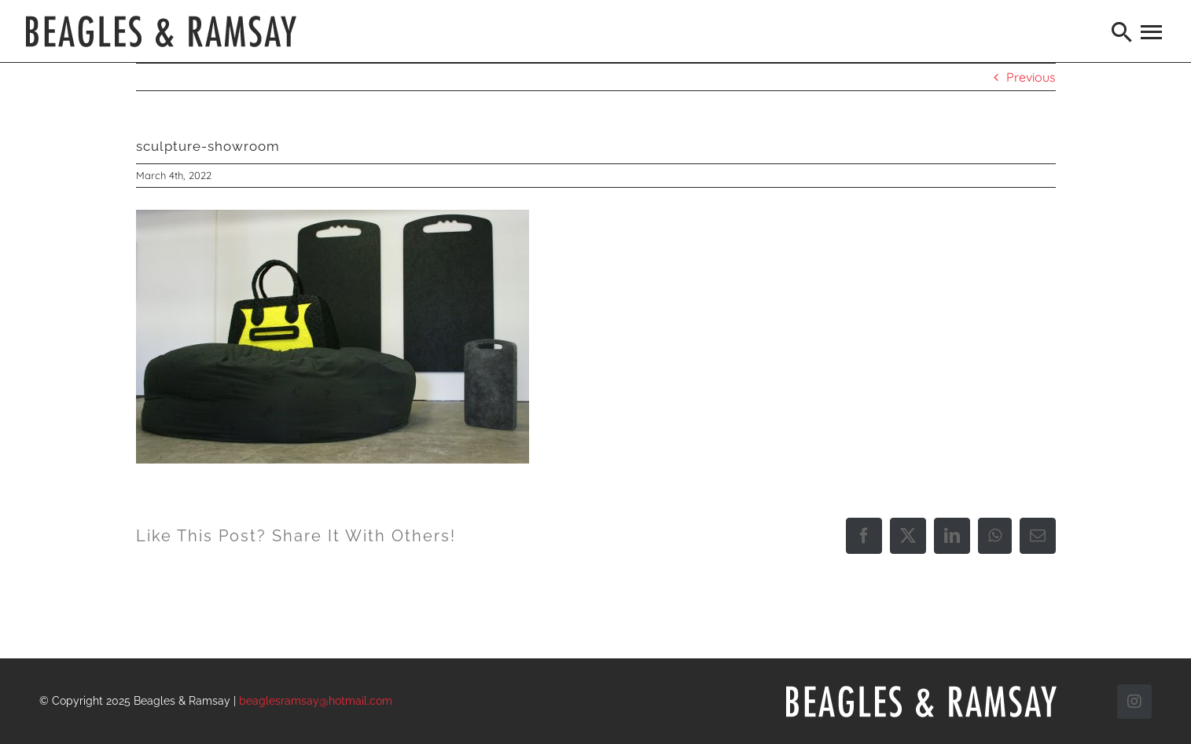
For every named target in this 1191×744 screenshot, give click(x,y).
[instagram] (1134, 701)
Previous (1031, 77)
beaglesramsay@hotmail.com (315, 701)
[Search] (1123, 31)
